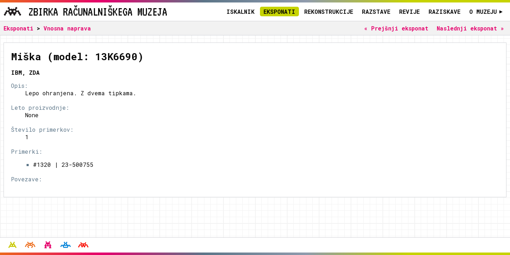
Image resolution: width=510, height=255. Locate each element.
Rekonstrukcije (328, 11)
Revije (409, 11)
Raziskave (444, 11)
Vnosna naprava (67, 28)
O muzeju (486, 11)
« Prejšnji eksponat (396, 28)
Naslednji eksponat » (470, 28)
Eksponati (279, 11)
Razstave (376, 11)
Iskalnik (240, 11)
